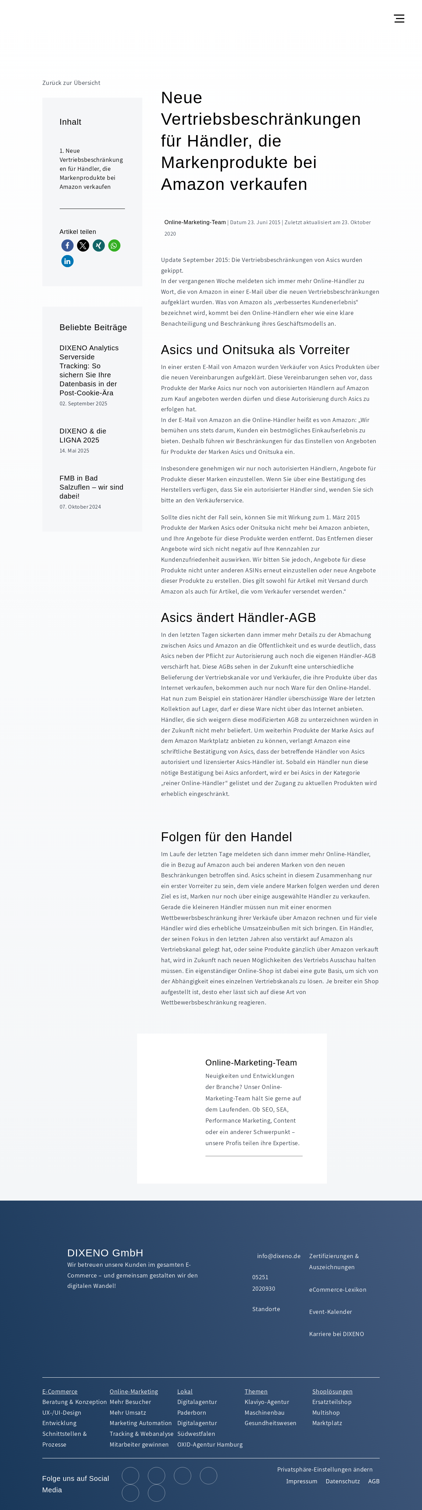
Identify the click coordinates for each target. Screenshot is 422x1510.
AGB (374, 1481)
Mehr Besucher (130, 1402)
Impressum (302, 1481)
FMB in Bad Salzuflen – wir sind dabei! (92, 487)
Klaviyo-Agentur (267, 1402)
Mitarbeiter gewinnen (139, 1444)
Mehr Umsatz (128, 1412)
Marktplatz (327, 1423)
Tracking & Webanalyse (142, 1434)
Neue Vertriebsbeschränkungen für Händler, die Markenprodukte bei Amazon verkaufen (91, 169)
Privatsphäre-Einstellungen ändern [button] (325, 1469)
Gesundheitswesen (271, 1423)
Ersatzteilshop (332, 1402)
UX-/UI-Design (62, 1412)
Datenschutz (343, 1481)
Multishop (326, 1412)
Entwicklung (59, 1423)
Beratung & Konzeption (74, 1402)
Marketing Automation (141, 1423)
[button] (400, 13)
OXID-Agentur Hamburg (210, 1444)
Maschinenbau (265, 1412)
